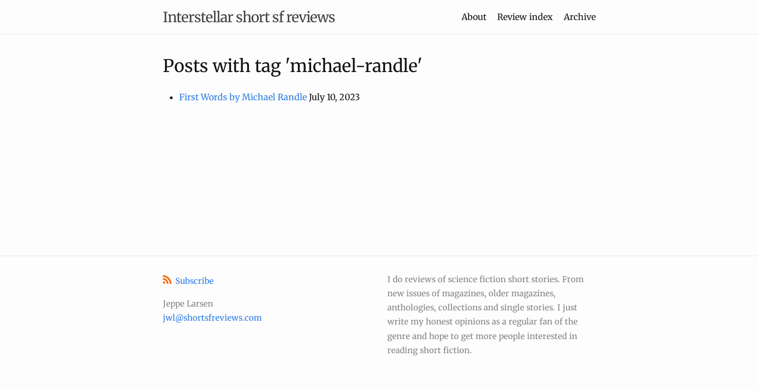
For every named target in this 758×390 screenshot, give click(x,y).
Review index (525, 16)
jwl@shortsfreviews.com (212, 318)
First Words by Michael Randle (243, 97)
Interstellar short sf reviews (249, 17)
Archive (580, 16)
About (474, 16)
